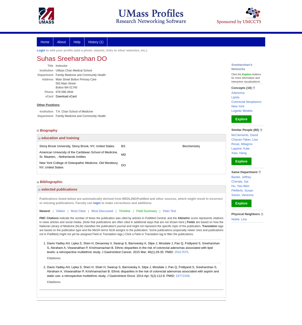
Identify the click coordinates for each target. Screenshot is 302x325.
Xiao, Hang (239, 153)
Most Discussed (102, 211)
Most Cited (78, 211)
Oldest (60, 211)
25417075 (181, 252)
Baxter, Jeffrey (241, 177)
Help (77, 42)
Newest (44, 211)
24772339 (182, 276)
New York (237, 106)
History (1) (96, 42)
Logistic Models (242, 110)
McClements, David (244, 135)
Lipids (235, 97)
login (97, 203)
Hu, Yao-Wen (240, 186)
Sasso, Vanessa (242, 195)
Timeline (124, 211)
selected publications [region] (57, 189)
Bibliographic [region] (50, 182)
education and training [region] (58, 138)
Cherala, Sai (239, 181)
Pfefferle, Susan (242, 190)
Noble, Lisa (239, 219)
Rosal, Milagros (242, 144)
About (61, 42)
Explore (241, 119)
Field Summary (146, 211)
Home (45, 42)
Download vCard (66, 96)
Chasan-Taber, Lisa (244, 139)
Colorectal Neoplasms (246, 102)
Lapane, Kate (240, 148)
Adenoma (238, 93)
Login (41, 50)
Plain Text (169, 211)
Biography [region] (48, 130)
